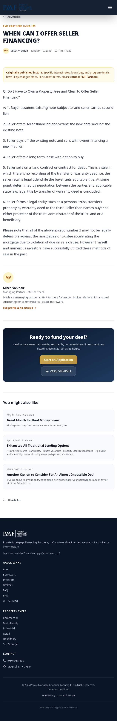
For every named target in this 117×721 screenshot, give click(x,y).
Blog (6, 595)
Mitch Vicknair (13, 288)
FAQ (5, 590)
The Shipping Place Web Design (63, 707)
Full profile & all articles (19, 308)
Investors (8, 580)
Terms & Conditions (58, 689)
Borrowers (9, 574)
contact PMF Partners (84, 77)
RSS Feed (10, 601)
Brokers (8, 585)
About (6, 569)
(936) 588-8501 (58, 371)
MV (8, 277)
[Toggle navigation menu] (110, 7)
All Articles (12, 17)
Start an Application (58, 360)
